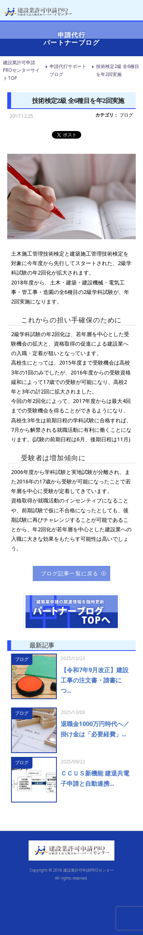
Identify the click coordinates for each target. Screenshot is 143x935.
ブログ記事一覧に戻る (69, 573)
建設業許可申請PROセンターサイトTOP (21, 70)
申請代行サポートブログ (68, 70)
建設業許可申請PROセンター (88, 870)
